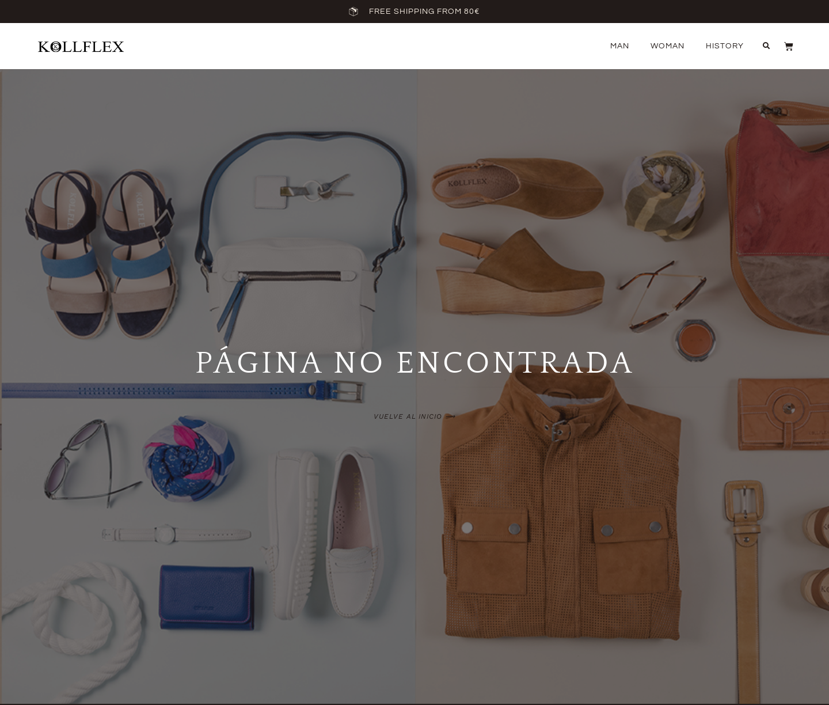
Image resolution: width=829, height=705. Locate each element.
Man (619, 46)
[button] (766, 46)
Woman (668, 46)
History (725, 46)
